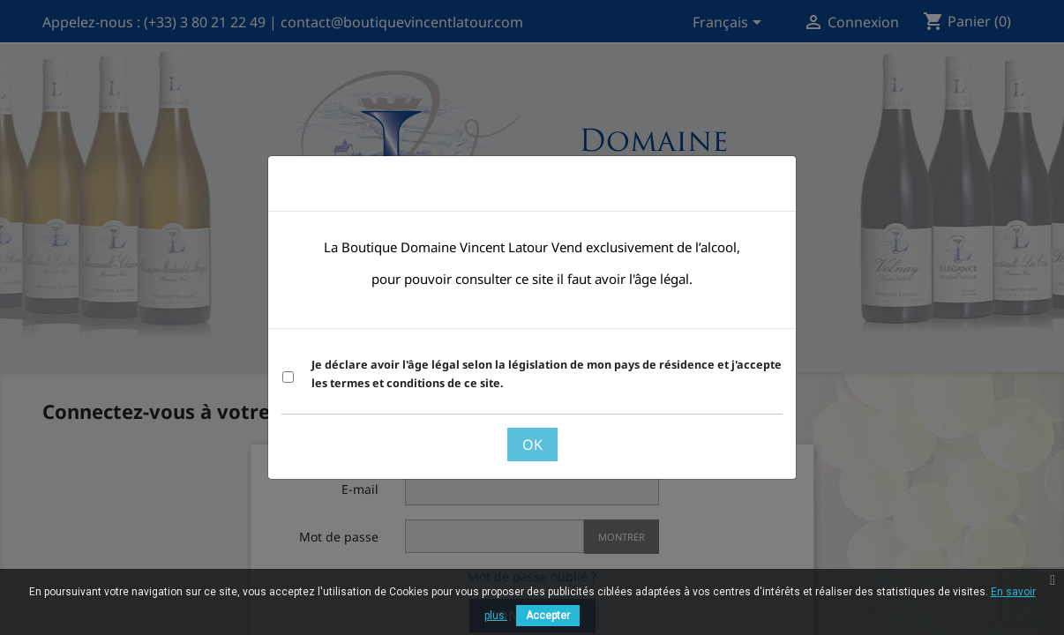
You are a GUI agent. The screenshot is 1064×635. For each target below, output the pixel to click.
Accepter (548, 615)
